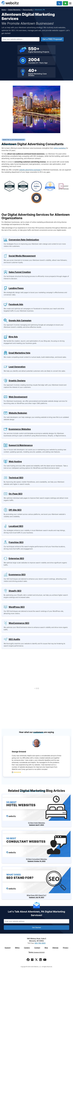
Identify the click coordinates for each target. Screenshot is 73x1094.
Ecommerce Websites (20, 429)
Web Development (18, 397)
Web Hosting (15, 461)
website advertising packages (30, 170)
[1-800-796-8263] (59, 3)
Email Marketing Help (19, 353)
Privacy (65, 948)
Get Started (36, 927)
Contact (37, 948)
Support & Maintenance (21, 445)
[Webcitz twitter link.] (36, 959)
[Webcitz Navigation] (70, 3)
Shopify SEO (15, 591)
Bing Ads (13, 336)
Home (4, 10)
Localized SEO (16, 526)
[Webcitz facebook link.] (28, 959)
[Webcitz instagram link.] (32, 959)
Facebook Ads (16, 304)
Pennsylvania (27, 10)
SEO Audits (14, 639)
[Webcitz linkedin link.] (40, 959)
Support (7, 948)
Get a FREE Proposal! (52, 39)
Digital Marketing (14, 10)
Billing (17, 948)
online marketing (60, 148)
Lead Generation (17, 366)
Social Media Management (22, 256)
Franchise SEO (16, 542)
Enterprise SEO (16, 558)
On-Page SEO (15, 493)
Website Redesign (18, 413)
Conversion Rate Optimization (24, 239)
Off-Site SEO (15, 510)
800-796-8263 (40, 943)
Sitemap (55, 948)
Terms (36, 952)
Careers (27, 948)
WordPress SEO (17, 607)
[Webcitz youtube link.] (44, 959)
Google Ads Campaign (20, 320)
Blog (46, 948)
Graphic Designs (17, 380)
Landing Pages (16, 288)
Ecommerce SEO (17, 574)
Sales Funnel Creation (20, 272)
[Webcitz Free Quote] (65, 3)
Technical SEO (16, 477)
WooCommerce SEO (19, 623)
